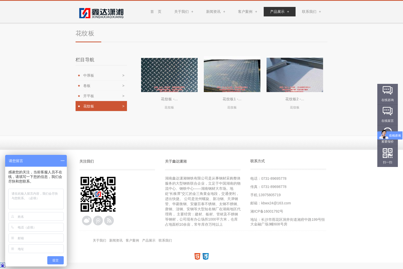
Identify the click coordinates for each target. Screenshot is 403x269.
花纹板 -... (169, 99)
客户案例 (247, 11)
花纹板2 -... (294, 99)
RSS (109, 220)
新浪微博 (87, 220)
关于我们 (183, 11)
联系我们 (311, 11)
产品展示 (279, 11)
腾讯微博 (98, 220)
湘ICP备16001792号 (266, 211)
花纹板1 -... (232, 99)
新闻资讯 (215, 11)
